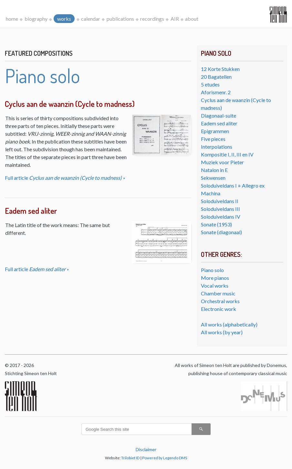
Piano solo (212, 270)
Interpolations (216, 146)
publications (120, 19)
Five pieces (213, 139)
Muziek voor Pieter (222, 162)
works (64, 19)
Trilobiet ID (130, 457)
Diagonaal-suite (218, 115)
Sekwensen (213, 178)
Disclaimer (146, 449)
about (191, 19)
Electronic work (218, 309)
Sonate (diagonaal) (221, 232)
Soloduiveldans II (219, 201)
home (12, 19)
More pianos (215, 278)
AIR (175, 19)
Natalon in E (214, 170)
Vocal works (214, 285)
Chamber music (218, 293)
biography (36, 19)
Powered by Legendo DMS (164, 457)
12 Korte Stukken (220, 69)
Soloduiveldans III (220, 209)
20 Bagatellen (216, 77)
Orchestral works (220, 301)
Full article (64, 178)
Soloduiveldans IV (220, 216)
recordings (152, 19)
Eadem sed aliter (219, 123)
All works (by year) (222, 332)
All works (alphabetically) (229, 324)
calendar (90, 19)
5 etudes (210, 84)
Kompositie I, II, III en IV (227, 154)
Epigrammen (215, 131)
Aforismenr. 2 (216, 92)
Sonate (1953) (216, 224)
